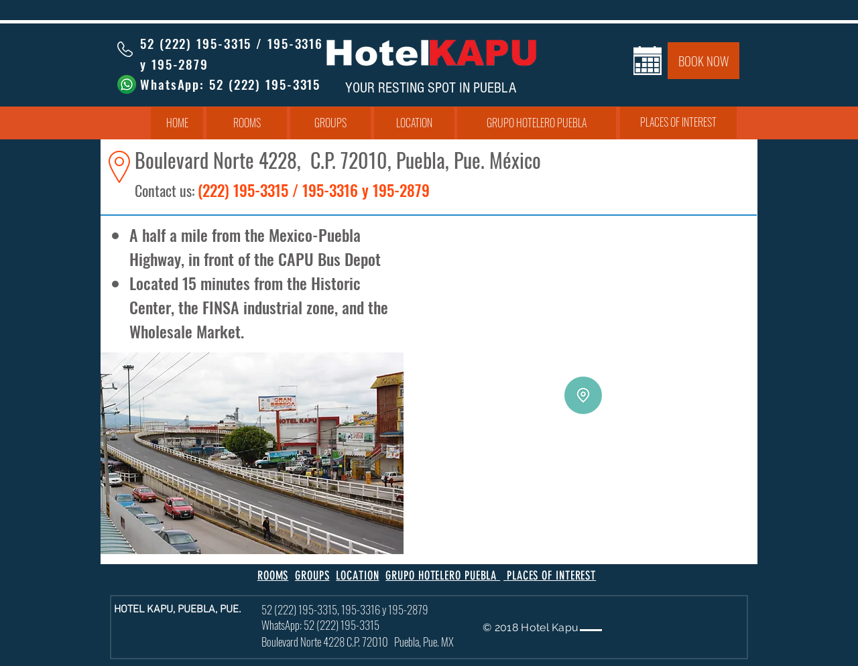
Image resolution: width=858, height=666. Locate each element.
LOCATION (357, 575)
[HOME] (177, 123)
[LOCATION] (414, 123)
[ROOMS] (246, 123)
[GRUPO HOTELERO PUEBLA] (536, 123)
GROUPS (312, 575)
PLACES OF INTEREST (549, 575)
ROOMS (273, 575)
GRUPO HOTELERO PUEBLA (442, 575)
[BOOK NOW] (703, 60)
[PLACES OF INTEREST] (678, 123)
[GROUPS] (330, 123)
